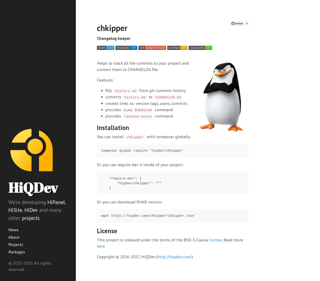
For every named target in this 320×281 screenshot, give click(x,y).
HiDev (31, 210)
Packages (16, 252)
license (215, 240)
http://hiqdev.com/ (174, 257)
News (13, 230)
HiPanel (56, 202)
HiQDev (33, 187)
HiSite (15, 210)
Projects (15, 244)
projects (31, 218)
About (14, 237)
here (101, 246)
